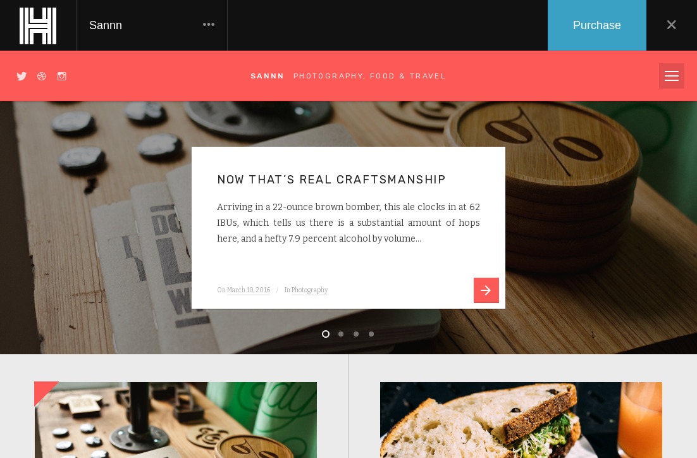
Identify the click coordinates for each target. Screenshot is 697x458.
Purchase (597, 25)
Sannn (151, 25)
